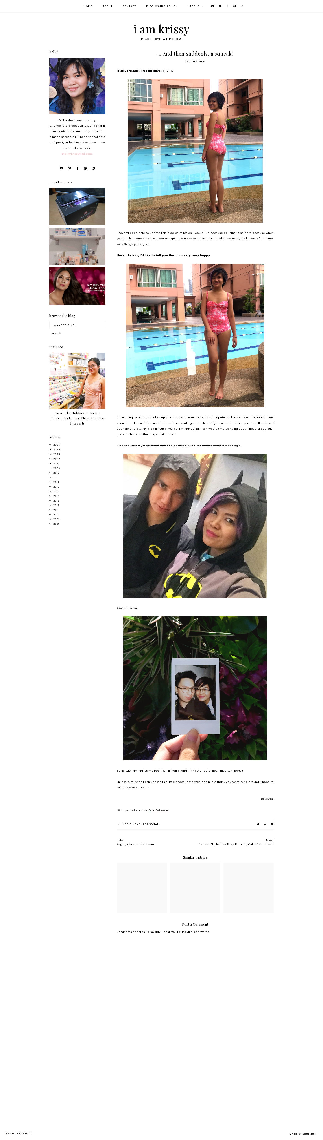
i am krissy (161, 28)
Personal (151, 824)
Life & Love (131, 824)
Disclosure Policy (162, 6)
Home (88, 6)
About (108, 6)
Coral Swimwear (158, 810)
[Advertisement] (84, 1066)
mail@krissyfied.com (77, 153)
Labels (193, 6)
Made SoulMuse (304, 1134)
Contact (129, 6)
